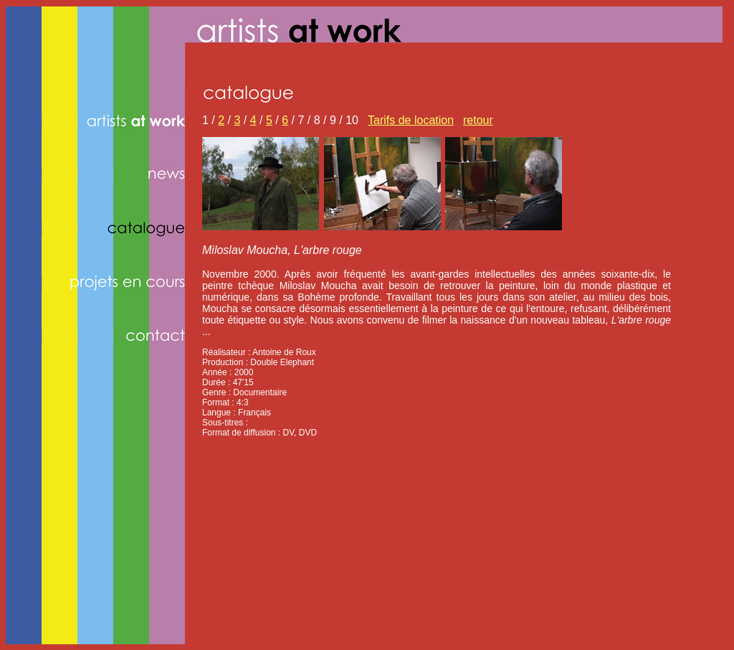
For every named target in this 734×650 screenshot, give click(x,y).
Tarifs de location (411, 120)
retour (478, 120)
